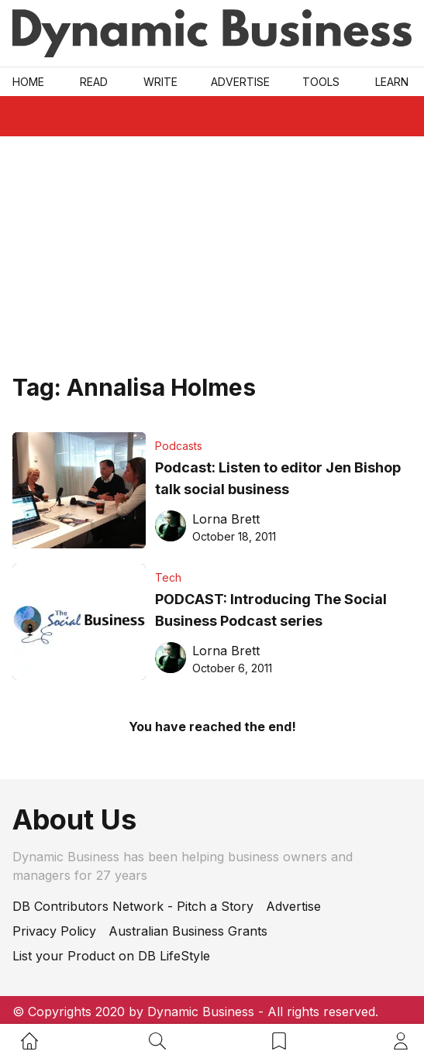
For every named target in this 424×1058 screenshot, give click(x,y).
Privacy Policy (54, 931)
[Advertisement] (212, 252)
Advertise (240, 81)
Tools (321, 81)
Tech (168, 577)
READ (94, 81)
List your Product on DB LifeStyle (111, 956)
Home (28, 81)
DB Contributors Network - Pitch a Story (132, 906)
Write (160, 81)
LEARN (391, 81)
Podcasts (178, 445)
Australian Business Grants (188, 931)
